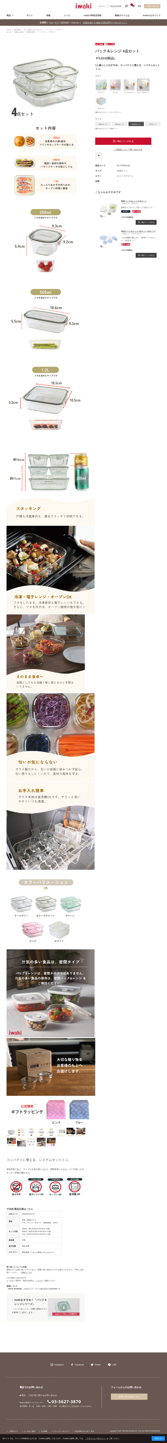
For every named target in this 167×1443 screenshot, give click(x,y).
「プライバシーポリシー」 (96, 1438)
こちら (38, 1281)
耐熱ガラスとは (122, 15)
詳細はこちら (26, 1272)
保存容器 (25, 1252)
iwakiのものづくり (151, 15)
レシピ (67, 15)
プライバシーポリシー (61, 1431)
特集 (48, 15)
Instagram (59, 1365)
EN (139, 6)
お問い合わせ (152, 6)
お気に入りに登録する (98, 155)
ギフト (30, 15)
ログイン (102, 6)
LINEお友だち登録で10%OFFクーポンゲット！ (105, 23)
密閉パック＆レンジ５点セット (134, 201)
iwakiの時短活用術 (92, 15)
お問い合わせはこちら (129, 1396)
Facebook (79, 1365)
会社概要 (44, 1431)
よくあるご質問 (29, 1431)
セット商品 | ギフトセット (43, 1252)
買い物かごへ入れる (123, 141)
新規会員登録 (115, 6)
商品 (9, 15)
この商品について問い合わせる (127, 149)
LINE (114, 1365)
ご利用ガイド (13, 1431)
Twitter (98, 1365)
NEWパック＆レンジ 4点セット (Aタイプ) (138, 231)
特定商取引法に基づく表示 (84, 1431)
